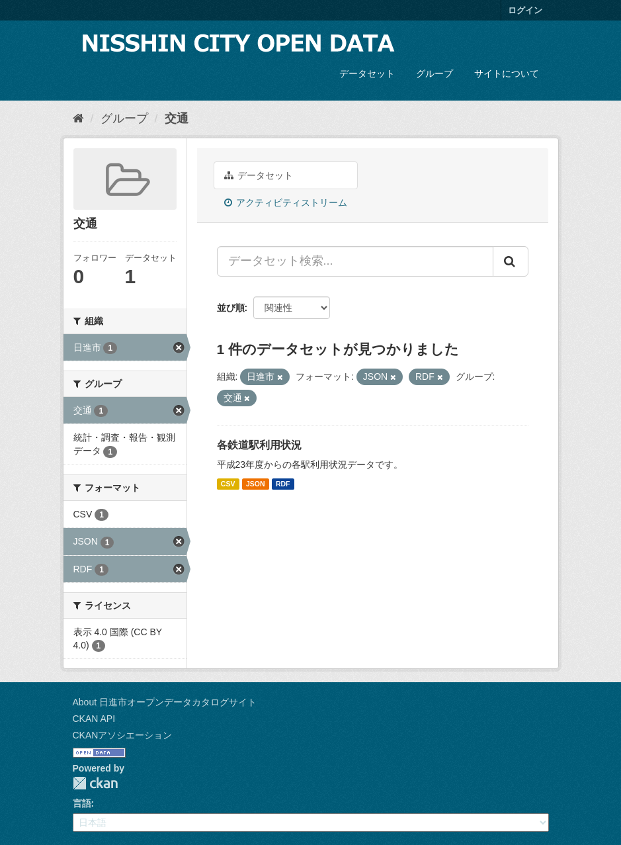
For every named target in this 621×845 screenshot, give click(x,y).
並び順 (231, 307)
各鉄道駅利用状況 (259, 445)
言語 (82, 803)
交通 (176, 118)
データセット (367, 73)
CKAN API (94, 718)
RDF (283, 484)
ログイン (525, 10)
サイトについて (506, 73)
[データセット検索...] (355, 261)
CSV (228, 484)
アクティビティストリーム (286, 202)
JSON (255, 484)
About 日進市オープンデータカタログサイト (165, 702)
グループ (434, 73)
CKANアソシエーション (123, 735)
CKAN (95, 783)
